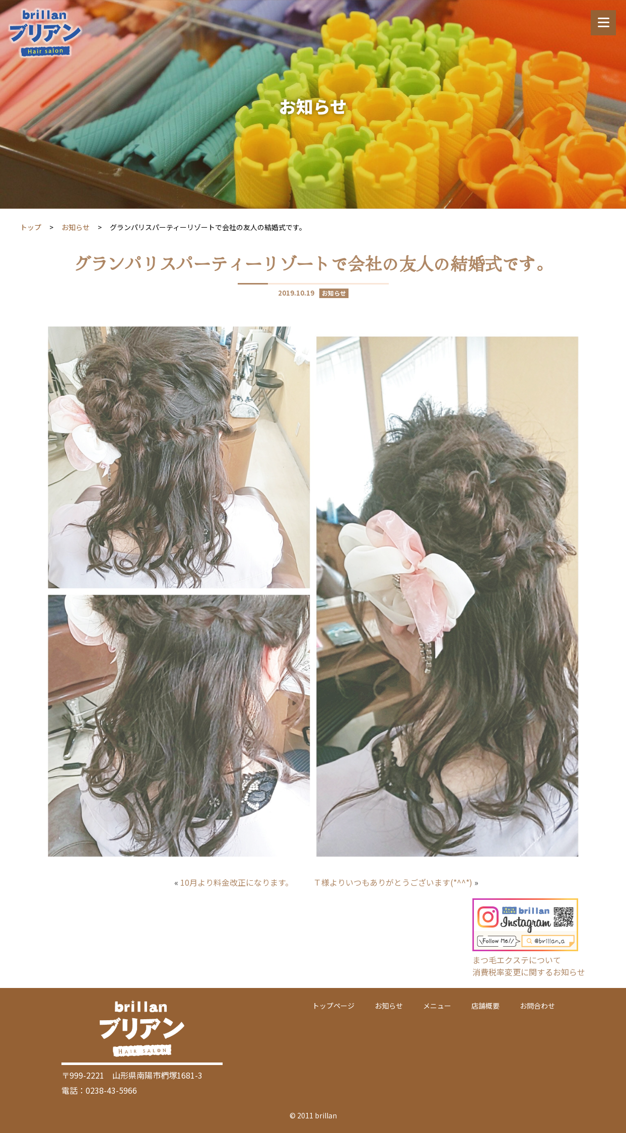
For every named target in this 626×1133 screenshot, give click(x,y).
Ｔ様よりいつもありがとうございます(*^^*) (392, 882)
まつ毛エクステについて (516, 960)
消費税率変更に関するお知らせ (528, 972)
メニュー (437, 1006)
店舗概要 (485, 1006)
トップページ (333, 1006)
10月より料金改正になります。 (236, 882)
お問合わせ (537, 1006)
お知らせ (75, 227)
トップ (30, 227)
